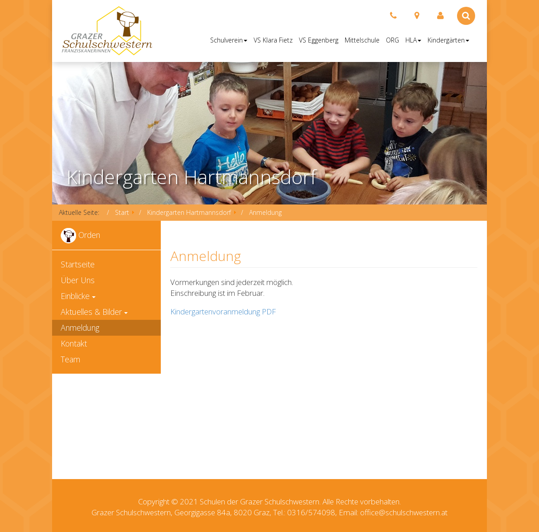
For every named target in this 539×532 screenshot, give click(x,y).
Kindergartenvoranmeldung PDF (223, 311)
